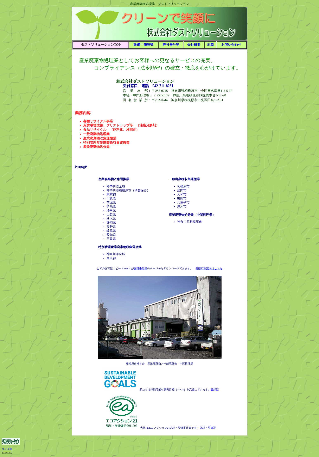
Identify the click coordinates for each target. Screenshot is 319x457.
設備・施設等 (143, 44)
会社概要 (193, 44)
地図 (210, 44)
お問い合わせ (231, 44)
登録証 (215, 389)
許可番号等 (171, 44)
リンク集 (7, 449)
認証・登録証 (208, 427)
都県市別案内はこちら (209, 268)
